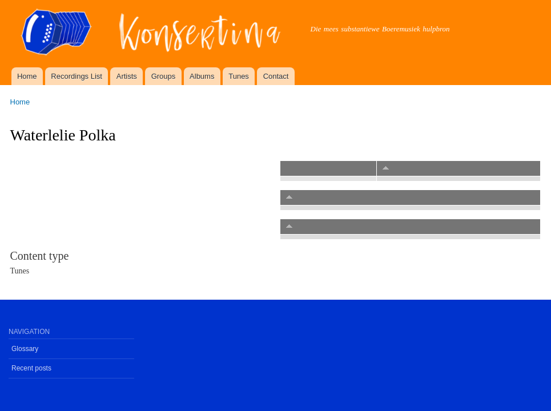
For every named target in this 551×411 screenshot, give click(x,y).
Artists (126, 76)
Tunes (238, 76)
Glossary (24, 349)
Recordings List (76, 76)
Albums (202, 76)
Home (27, 76)
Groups (163, 76)
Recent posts (31, 368)
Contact (276, 76)
